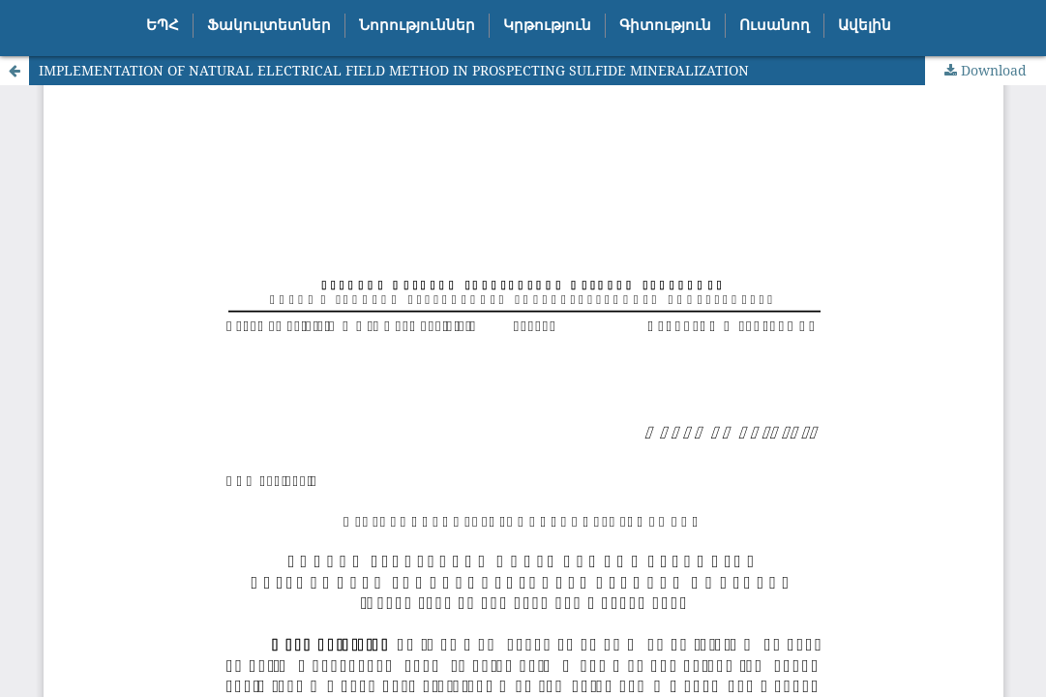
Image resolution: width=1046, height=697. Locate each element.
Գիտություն (665, 25)
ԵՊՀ (162, 25)
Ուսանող (774, 25)
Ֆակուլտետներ (269, 25)
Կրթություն (547, 25)
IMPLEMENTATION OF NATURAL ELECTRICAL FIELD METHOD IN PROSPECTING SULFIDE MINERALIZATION (394, 70)
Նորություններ (417, 25)
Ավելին (864, 25)
